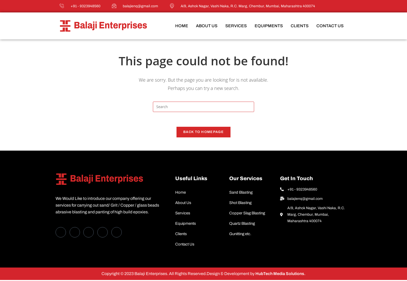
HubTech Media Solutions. (280, 274)
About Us (207, 26)
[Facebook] (61, 233)
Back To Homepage (203, 133)
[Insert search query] (203, 107)
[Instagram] (116, 233)
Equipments (269, 26)
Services (236, 26)
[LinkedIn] (88, 233)
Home (181, 26)
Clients (300, 26)
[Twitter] (75, 233)
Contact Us (330, 26)
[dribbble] (102, 233)
